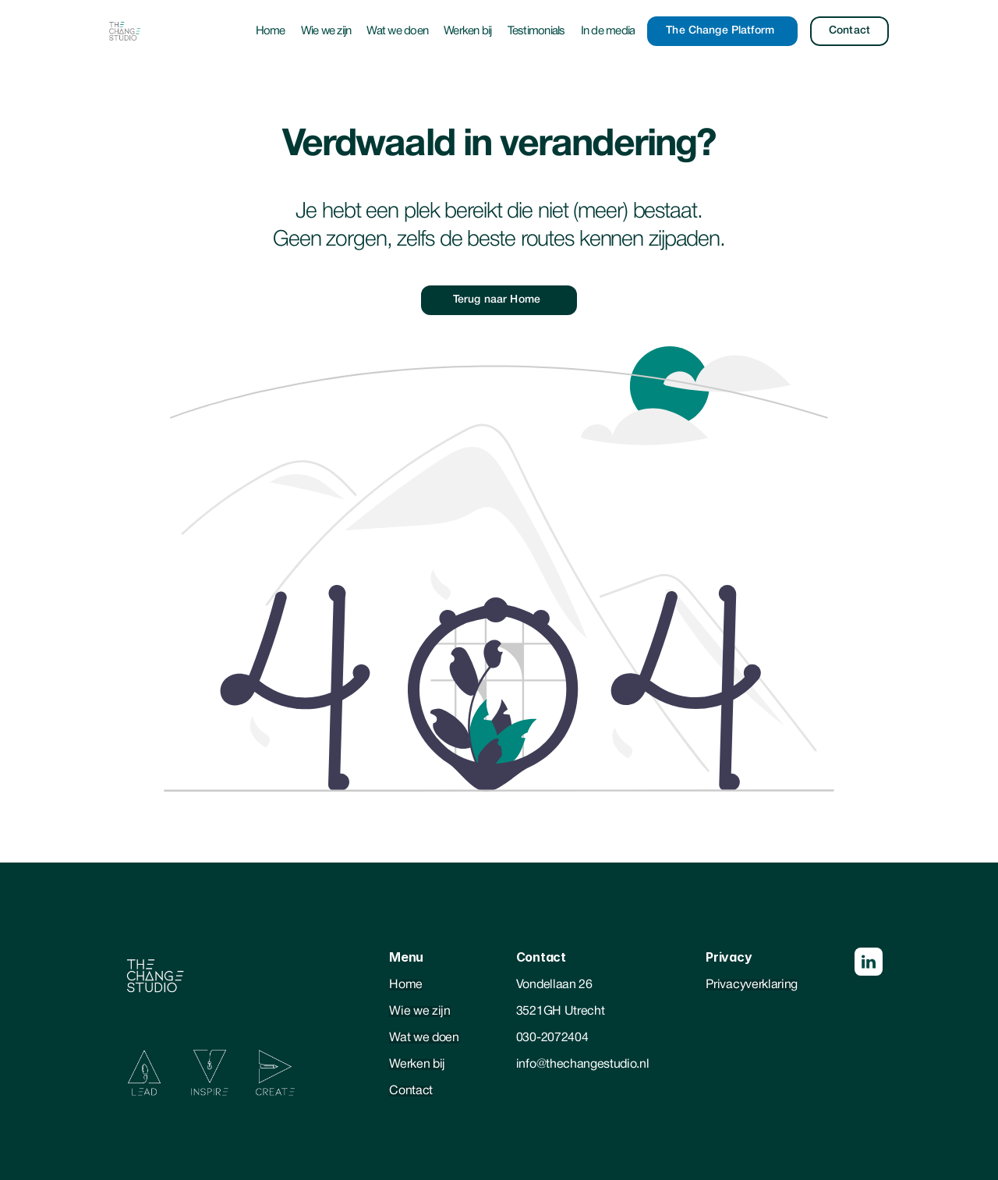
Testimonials (536, 31)
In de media (608, 31)
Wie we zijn (326, 31)
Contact (411, 1091)
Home (270, 31)
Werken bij (468, 31)
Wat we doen (397, 31)
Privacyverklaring (752, 985)
